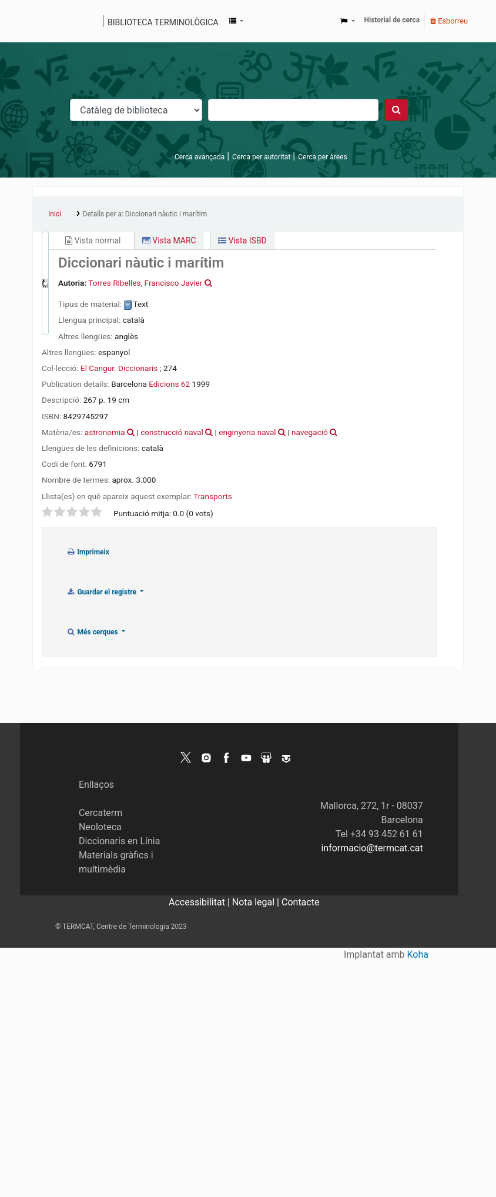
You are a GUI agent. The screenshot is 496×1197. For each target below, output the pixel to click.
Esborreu (449, 20)
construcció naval (171, 432)
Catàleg (46, 21)
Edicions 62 (169, 384)
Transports (212, 496)
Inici (54, 214)
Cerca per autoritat (261, 157)
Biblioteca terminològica (163, 22)
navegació (309, 432)
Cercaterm (100, 812)
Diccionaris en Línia (119, 841)
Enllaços (96, 784)
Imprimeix (87, 552)
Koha (417, 954)
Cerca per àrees (322, 157)
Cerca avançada (199, 157)
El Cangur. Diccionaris (119, 368)
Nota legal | (256, 902)
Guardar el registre (102, 592)
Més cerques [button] (93, 632)
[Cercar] (396, 110)
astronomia (105, 432)
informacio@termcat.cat (372, 848)
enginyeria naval (247, 432)
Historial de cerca (392, 20)
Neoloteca (100, 826)
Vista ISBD (242, 240)
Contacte (300, 902)
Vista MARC (169, 240)
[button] (236, 21)
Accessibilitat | (200, 902)
